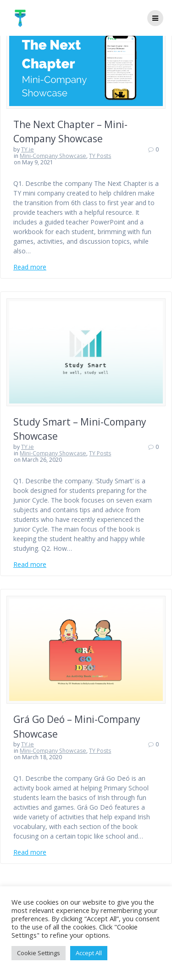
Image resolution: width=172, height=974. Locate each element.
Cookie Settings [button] (38, 953)
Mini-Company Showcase (53, 156)
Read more (29, 267)
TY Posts (100, 156)
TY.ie (27, 149)
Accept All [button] (89, 953)
